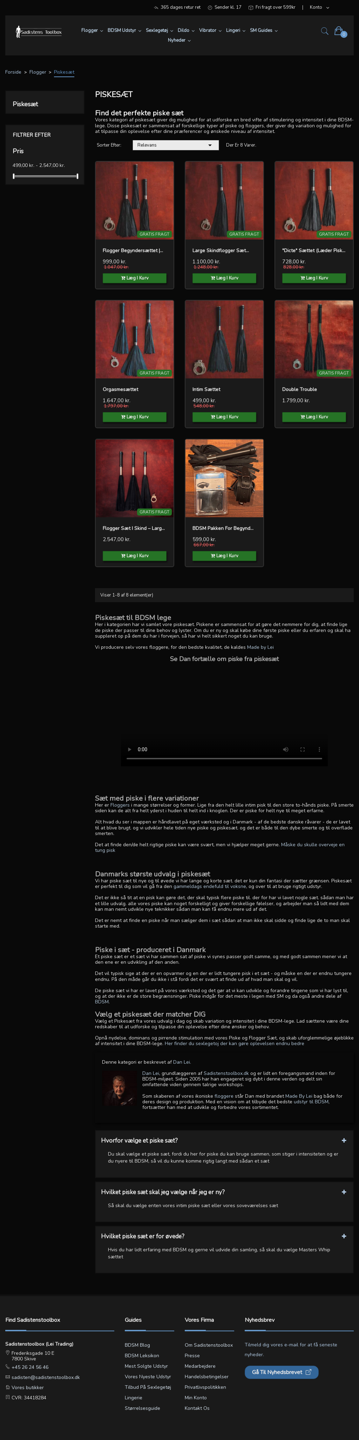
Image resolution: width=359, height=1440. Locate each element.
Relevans (176, 145)
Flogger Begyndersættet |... (133, 250)
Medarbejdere (200, 1366)
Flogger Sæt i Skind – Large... (135, 528)
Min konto (196, 1397)
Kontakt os (197, 1408)
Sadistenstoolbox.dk (226, 1073)
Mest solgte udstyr (146, 1366)
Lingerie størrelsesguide (142, 1403)
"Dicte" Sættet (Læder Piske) (314, 250)
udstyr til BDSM (311, 1101)
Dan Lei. (182, 1062)
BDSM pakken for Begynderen (224, 528)
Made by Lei (260, 647)
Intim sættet (206, 389)
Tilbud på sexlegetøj (148, 1387)
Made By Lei (298, 1096)
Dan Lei (150, 1073)
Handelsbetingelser (207, 1376)
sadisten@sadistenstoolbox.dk (45, 1377)
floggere (224, 1096)
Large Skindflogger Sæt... (220, 250)
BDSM (102, 1001)
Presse (192, 1355)
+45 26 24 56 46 (29, 1367)
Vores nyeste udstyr (148, 1376)
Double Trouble (299, 389)
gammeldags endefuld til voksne (210, 886)
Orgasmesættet (120, 389)
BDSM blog (137, 1345)
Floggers (120, 805)
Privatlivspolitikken (205, 1387)
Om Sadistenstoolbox (209, 1345)
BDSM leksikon (142, 1355)
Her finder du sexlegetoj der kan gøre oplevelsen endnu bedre (234, 1043)
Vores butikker (27, 1387)
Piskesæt (25, 104)
